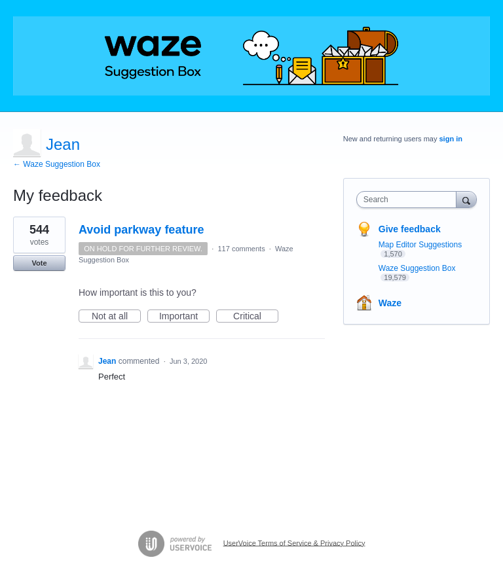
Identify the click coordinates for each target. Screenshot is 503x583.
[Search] (466, 199)
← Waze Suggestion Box (56, 164)
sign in (450, 139)
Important (184, 317)
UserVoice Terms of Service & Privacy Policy (294, 542)
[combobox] (409, 199)
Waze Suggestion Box (417, 268)
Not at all (116, 317)
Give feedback (410, 229)
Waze (390, 303)
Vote (39, 263)
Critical (255, 317)
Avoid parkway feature (141, 229)
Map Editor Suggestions (420, 244)
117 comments (241, 249)
